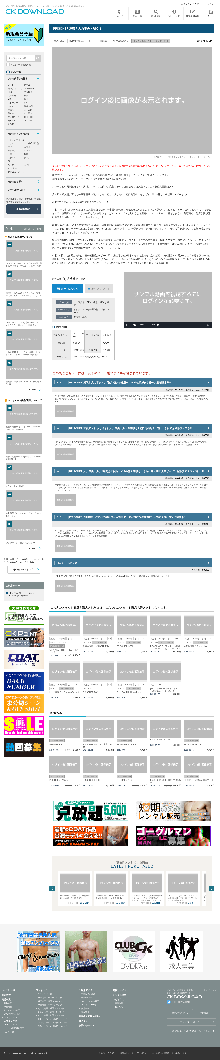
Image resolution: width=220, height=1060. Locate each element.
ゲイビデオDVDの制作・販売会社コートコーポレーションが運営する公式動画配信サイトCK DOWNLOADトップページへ (35, 11)
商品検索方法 (87, 997)
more (32, 389)
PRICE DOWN (10, 1024)
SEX (89, 302)
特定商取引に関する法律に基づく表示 (191, 1031)
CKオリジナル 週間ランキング (52, 1019)
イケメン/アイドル (16, 140)
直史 (84, 316)
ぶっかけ (28, 110)
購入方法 (85, 1012)
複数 (95, 302)
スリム (11, 143)
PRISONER (78, 350)
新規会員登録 (192, 16)
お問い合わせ (178, 1013)
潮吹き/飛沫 (29, 106)
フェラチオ (79, 302)
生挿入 (11, 110)
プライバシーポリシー (191, 1022)
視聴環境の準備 (88, 994)
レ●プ (27, 103)
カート (211, 16)
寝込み (11, 113)
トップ (119, 16)
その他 (11, 124)
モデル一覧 (9, 1032)
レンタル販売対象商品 (14, 1028)
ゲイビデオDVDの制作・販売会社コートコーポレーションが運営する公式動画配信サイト (46, 6)
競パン (27, 158)
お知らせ (119, 1007)
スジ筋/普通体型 (90, 309)
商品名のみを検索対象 (21, 65)
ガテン (27, 165)
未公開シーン (14, 117)
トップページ (8, 990)
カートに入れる (69, 288)
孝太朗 (77, 316)
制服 (102, 309)
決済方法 (85, 1008)
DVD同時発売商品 (12, 1014)
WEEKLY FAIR (10, 1021)
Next (211, 888)
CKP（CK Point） (89, 1005)
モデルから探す (15, 181)
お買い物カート (86, 1025)
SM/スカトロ (13, 106)
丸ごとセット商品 (12, 1010)
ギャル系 (28, 150)
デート (11, 85)
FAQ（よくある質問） (91, 1001)
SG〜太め (12, 168)
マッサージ (29, 120)
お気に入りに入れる (100, 288)
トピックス (118, 999)
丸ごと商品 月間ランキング (51, 1012)
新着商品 (8, 1003)
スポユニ (12, 158)
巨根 (10, 147)
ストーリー (13, 103)
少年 (10, 154)
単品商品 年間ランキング (50, 1005)
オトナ (77, 309)
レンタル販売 (119, 995)
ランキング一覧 (45, 994)
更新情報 (119, 1003)
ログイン (210, 3)
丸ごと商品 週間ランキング (51, 1008)
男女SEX (28, 92)
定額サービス (119, 990)
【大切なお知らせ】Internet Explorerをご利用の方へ (21, 594)
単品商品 (8, 1007)
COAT (106, 343)
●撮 (9, 99)
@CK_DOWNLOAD (181, 1002)
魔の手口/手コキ (15, 88)
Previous (52, 888)
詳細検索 (24, 208)
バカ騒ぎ (28, 113)
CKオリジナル (10, 1017)
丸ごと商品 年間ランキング (51, 1015)
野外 (26, 99)
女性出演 (12, 95)
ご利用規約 (203, 1013)
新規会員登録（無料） (90, 1016)
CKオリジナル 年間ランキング (52, 1026)
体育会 (27, 147)
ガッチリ (12, 150)
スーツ (11, 165)
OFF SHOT (29, 117)
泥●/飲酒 (12, 120)
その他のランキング (23, 569)
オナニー (28, 85)
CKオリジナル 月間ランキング (52, 1022)
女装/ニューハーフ (16, 172)
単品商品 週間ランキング (50, 997)
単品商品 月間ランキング (50, 1001)
